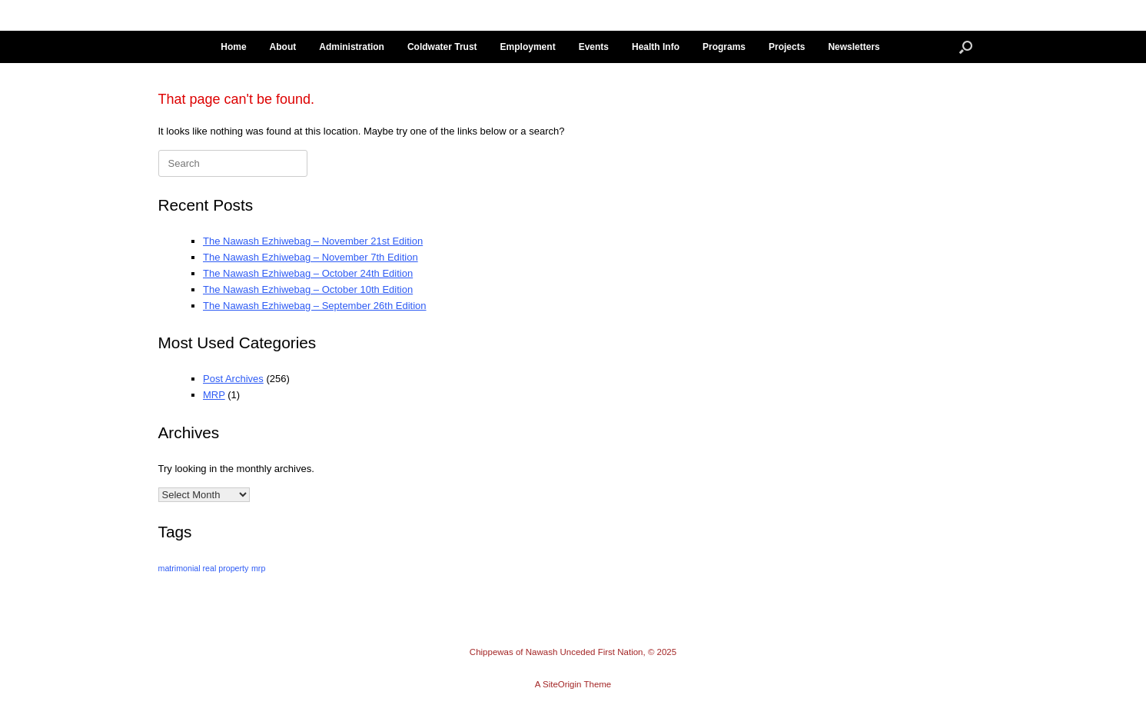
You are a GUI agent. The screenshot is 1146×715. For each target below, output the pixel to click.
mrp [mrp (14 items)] (258, 568)
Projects (787, 47)
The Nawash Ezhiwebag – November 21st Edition (313, 241)
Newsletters (853, 47)
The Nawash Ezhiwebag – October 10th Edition (308, 289)
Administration (351, 47)
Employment (528, 47)
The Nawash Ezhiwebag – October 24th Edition (308, 273)
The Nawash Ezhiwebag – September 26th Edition (315, 305)
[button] (965, 47)
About (283, 47)
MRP (214, 395)
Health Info (655, 47)
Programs (724, 47)
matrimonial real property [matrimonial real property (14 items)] (203, 568)
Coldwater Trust (442, 47)
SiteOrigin (562, 684)
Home (233, 47)
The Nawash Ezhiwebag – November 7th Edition (310, 257)
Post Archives (233, 378)
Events (594, 47)
